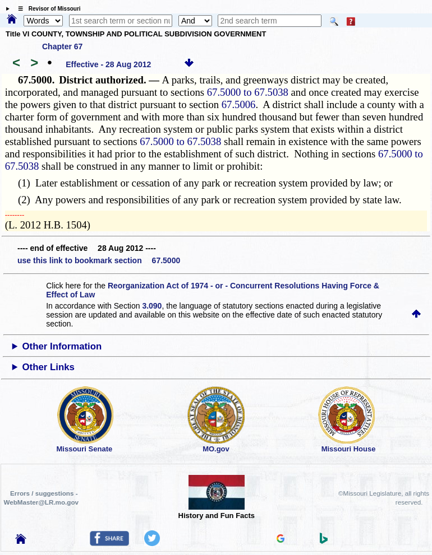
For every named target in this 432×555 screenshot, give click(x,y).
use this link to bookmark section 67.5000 (98, 260)
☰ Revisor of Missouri (46, 9)
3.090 (152, 305)
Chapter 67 (62, 46)
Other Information (62, 346)
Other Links (48, 367)
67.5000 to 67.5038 (247, 92)
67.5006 (239, 104)
